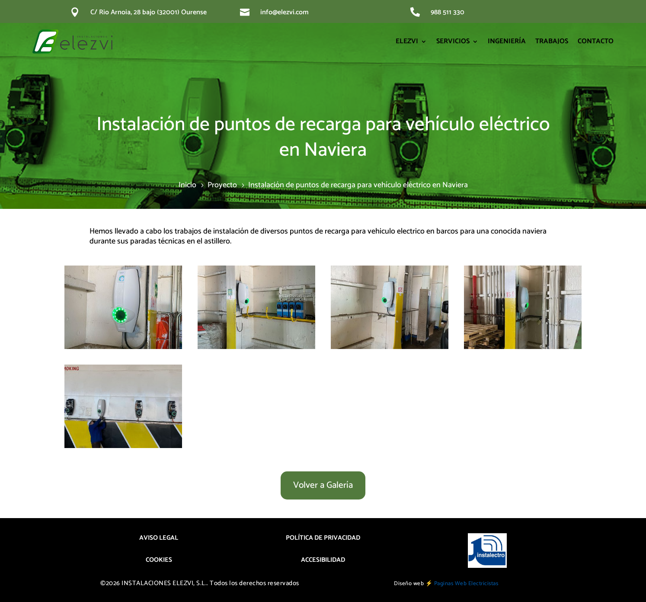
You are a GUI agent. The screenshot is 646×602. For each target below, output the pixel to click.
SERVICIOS (453, 41)
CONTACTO (596, 41)
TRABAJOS (551, 41)
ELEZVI (407, 41)
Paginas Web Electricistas (466, 583)
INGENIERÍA (507, 41)
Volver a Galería (323, 485)
